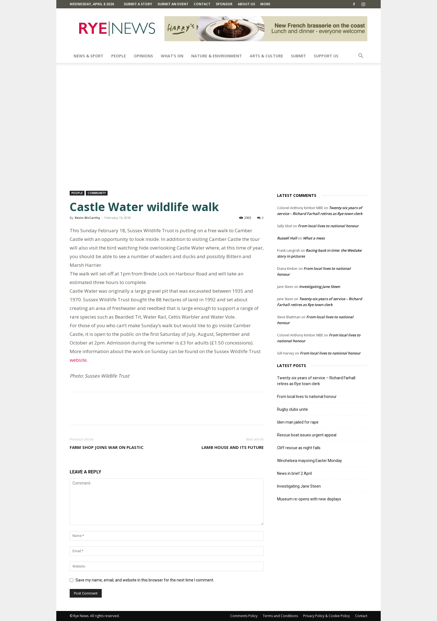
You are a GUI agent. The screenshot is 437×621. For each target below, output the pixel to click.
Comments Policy (244, 615)
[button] (360, 56)
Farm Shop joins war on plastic (107, 447)
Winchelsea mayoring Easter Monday (309, 460)
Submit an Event (172, 4)
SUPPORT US (326, 55)
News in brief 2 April (294, 473)
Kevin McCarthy (87, 218)
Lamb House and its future (232, 447)
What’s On (172, 55)
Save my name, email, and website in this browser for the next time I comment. (145, 580)
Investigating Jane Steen (319, 286)
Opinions (143, 55)
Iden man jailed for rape (298, 422)
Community (97, 193)
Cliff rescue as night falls (299, 448)
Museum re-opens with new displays (309, 499)
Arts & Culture (266, 55)
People (118, 55)
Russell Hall (287, 238)
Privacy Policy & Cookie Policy (326, 615)
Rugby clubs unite (292, 409)
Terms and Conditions (280, 615)
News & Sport (88, 55)
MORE (265, 4)
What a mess (314, 238)
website (78, 360)
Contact (202, 4)
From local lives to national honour (328, 225)
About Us (246, 4)
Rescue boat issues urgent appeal (306, 435)
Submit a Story (138, 4)
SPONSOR (224, 4)
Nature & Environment (216, 55)
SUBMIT (298, 55)
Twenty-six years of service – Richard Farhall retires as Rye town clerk (316, 381)
